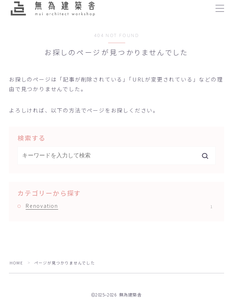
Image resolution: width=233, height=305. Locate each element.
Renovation (119, 205)
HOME (16, 262)
